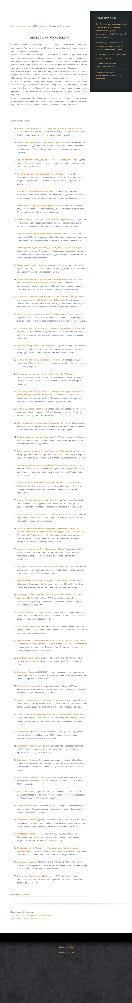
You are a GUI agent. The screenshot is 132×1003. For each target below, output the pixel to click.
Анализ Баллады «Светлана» (31, 409)
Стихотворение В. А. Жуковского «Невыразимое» (41, 514)
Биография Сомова (27, 791)
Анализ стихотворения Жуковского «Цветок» (39, 234)
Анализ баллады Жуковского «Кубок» (36, 500)
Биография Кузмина (27, 672)
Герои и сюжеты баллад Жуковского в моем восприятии (45, 160)
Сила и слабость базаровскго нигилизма (31, 915)
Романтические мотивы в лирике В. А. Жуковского (42, 314)
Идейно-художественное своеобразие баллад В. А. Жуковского (48, 465)
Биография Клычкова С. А (30, 777)
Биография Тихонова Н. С (30, 686)
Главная (60, 952)
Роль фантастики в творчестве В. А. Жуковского (41, 566)
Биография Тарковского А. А (31, 834)
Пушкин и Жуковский (27, 805)
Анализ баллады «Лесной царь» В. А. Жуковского (41, 142)
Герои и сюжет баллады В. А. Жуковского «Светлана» (43, 581)
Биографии (24, 894)
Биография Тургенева (28, 746)
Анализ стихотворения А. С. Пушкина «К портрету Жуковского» (48, 128)
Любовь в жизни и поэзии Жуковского (36, 437)
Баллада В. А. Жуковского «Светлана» (36, 191)
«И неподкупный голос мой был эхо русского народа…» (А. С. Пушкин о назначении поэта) (110, 46)
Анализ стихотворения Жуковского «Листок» (39, 360)
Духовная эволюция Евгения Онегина (29, 919)
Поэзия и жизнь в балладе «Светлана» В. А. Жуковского (44, 219)
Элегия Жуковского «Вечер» (31, 612)
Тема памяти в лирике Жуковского (34, 265)
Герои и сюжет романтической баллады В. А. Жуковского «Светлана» (51, 640)
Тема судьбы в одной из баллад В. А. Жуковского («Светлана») (48, 248)
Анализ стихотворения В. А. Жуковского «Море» (41, 549)
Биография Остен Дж (27, 820)
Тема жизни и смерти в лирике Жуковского (38, 205)
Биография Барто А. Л (28, 732)
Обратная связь (66, 947)
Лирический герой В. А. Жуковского (34, 346)
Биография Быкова (27, 862)
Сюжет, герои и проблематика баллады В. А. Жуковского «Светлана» (51, 714)
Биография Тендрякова (29, 626)
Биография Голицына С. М (30, 760)
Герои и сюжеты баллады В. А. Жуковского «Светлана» (44, 423)
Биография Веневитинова (30, 876)
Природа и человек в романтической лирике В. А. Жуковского (47, 374)
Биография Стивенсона (29, 658)
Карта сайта (70, 952)
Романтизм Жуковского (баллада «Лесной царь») (41, 174)
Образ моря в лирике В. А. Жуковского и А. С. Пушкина (44, 451)
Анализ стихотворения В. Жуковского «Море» (39, 700)
